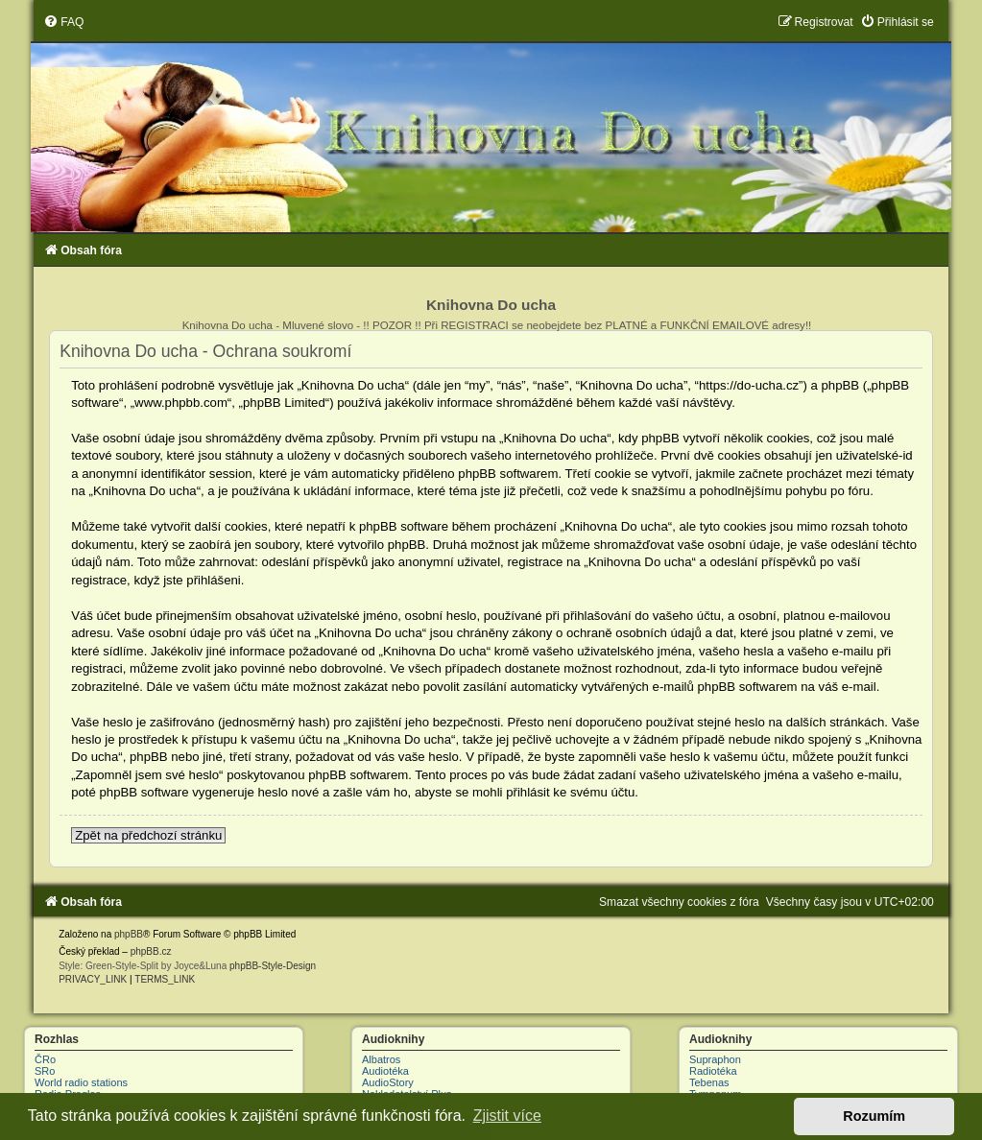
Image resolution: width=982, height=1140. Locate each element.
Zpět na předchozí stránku (148, 835)
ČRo (45, 1059)
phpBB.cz (151, 951)
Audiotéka (385, 1071)
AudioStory (388, 1082)
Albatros (381, 1059)
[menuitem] (63, 22)
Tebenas (709, 1082)
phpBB (128, 934)
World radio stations (81, 1082)
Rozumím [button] (874, 1116)
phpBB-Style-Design (272, 966)
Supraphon (715, 1059)
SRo (45, 1071)
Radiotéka (713, 1071)
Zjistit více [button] (507, 1115)
